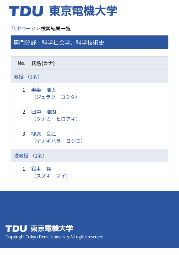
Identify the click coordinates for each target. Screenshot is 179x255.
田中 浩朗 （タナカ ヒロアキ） (56, 115)
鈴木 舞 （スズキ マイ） (51, 172)
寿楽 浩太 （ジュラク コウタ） (55, 93)
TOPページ (23, 28)
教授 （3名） (28, 76)
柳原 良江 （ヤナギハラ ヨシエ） (58, 137)
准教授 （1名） (30, 155)
